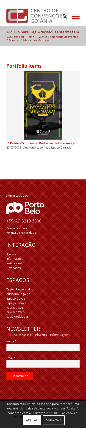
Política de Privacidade (21, 233)
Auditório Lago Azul (19, 294)
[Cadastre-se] (19, 376)
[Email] (43, 364)
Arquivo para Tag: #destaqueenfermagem (42, 32)
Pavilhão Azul (15, 308)
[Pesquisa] (62, 16)
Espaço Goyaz (15, 299)
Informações (14, 259)
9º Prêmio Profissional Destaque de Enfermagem (41, 143)
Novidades (13, 268)
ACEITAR (32, 420)
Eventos (11, 254)
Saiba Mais (53, 420)
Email (11, 358)
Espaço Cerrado (17, 303)
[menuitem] (62, 16)
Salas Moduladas (17, 317)
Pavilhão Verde (16, 312)
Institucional (14, 263)
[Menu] (73, 16)
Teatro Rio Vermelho (19, 289)
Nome (11, 341)
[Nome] (43, 347)
